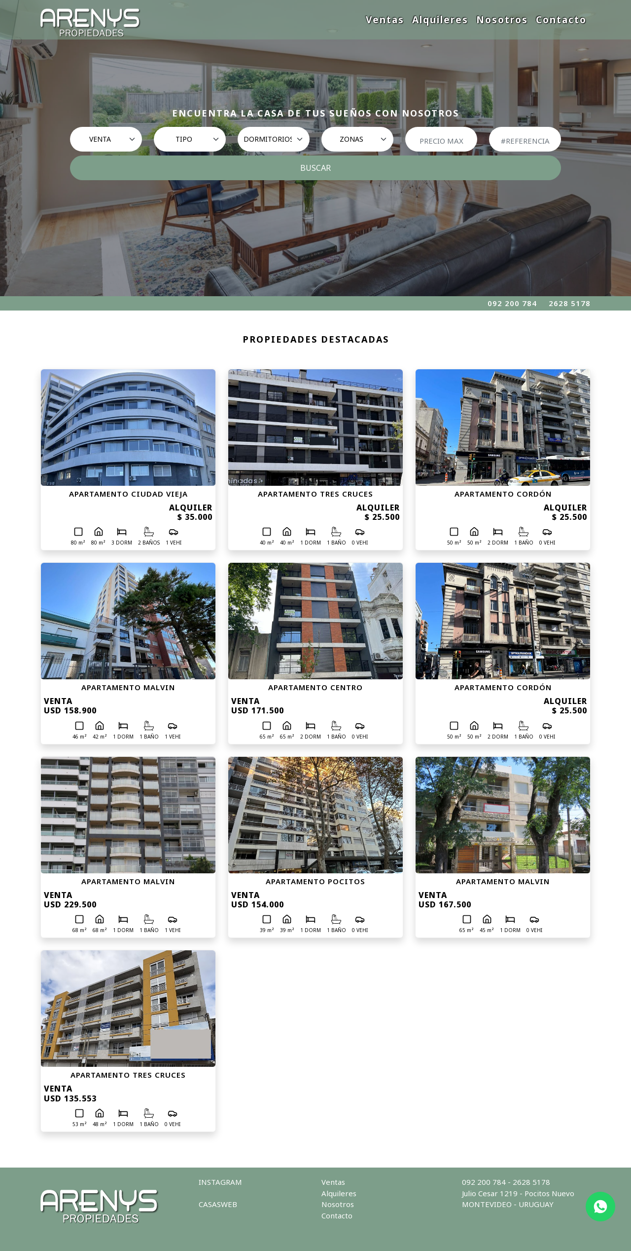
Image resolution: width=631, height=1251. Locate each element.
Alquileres (440, 19)
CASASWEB (218, 1204)
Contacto (561, 19)
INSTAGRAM (220, 1182)
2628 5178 (570, 303)
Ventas (385, 19)
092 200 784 (512, 303)
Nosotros (502, 19)
